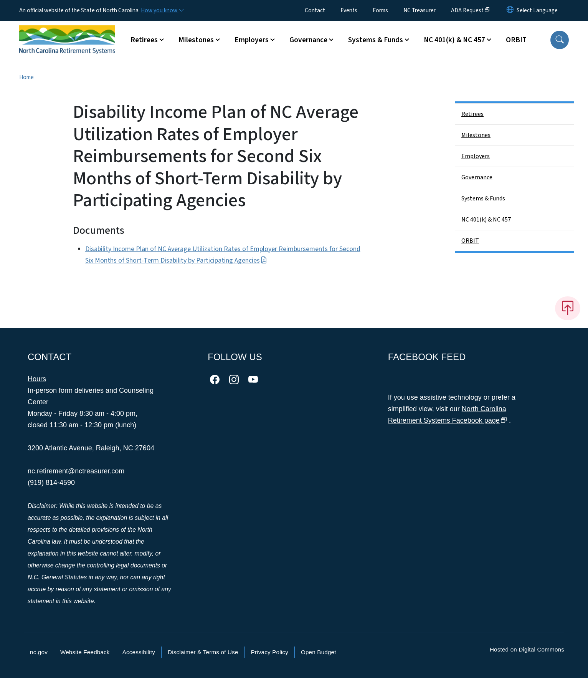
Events (348, 10)
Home (26, 77)
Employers (475, 156)
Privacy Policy (269, 652)
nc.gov (39, 652)
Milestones (476, 135)
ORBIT (516, 40)
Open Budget (318, 652)
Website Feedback (85, 652)
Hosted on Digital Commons (527, 649)
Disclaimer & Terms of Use (203, 652)
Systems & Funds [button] (375, 40)
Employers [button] (252, 40)
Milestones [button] (196, 40)
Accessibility (138, 652)
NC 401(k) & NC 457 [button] (454, 40)
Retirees (472, 114)
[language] (537, 10)
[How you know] (162, 10)
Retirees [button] (144, 40)
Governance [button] (308, 40)
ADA (470, 10)
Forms (380, 10)
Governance (476, 177)
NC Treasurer (419, 10)
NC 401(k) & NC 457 (486, 219)
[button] (559, 40)
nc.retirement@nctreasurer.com (76, 471)
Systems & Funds (483, 198)
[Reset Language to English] (510, 10)
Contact (315, 10)
